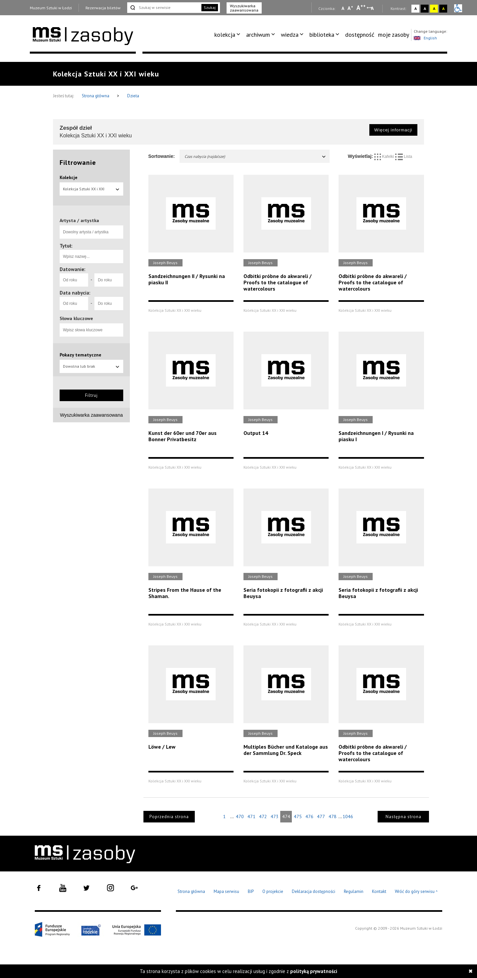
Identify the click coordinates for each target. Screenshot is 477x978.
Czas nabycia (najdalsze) (256, 156)
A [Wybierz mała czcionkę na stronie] (343, 8)
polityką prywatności (313, 971)
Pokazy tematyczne (80, 355)
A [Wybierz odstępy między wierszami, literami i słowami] (373, 8)
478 (333, 816)
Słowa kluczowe (76, 318)
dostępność (359, 34)
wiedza (289, 34)
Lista (403, 156)
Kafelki (384, 156)
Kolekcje (69, 177)
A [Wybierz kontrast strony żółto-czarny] (434, 8)
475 (298, 816)
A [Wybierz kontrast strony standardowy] (415, 8)
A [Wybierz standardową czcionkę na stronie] (350, 8)
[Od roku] (74, 280)
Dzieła (133, 96)
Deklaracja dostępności (313, 891)
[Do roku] (108, 280)
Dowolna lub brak (91, 366)
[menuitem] (228, 34)
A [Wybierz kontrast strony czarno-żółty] (443, 8)
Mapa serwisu (226, 891)
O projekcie (272, 891)
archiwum (258, 34)
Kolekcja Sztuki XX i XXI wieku (91, 191)
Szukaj (210, 7)
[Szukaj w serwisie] (163, 7)
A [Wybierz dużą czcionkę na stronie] (361, 8)
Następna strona (403, 816)
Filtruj (91, 395)
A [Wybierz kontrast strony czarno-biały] (425, 8)
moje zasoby (393, 34)
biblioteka (321, 34)
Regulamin (353, 891)
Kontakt (379, 891)
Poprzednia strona (169, 816)
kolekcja (224, 34)
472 (263, 816)
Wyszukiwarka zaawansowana (244, 8)
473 (275, 816)
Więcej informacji (393, 129)
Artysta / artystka (79, 220)
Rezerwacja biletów (103, 7)
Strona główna (96, 96)
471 (251, 816)
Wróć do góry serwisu (416, 892)
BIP (251, 891)
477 (321, 816)
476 (309, 816)
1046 (348, 816)
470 (240, 816)
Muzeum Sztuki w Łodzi (51, 7)
